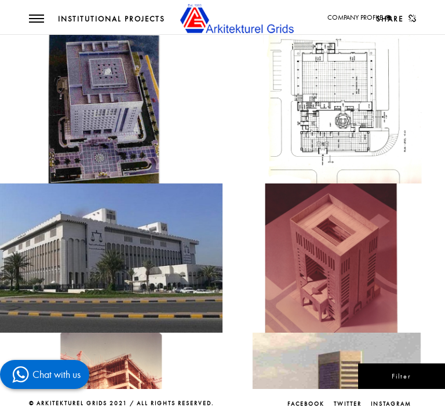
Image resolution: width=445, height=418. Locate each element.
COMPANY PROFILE (355, 17)
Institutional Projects (111, 19)
